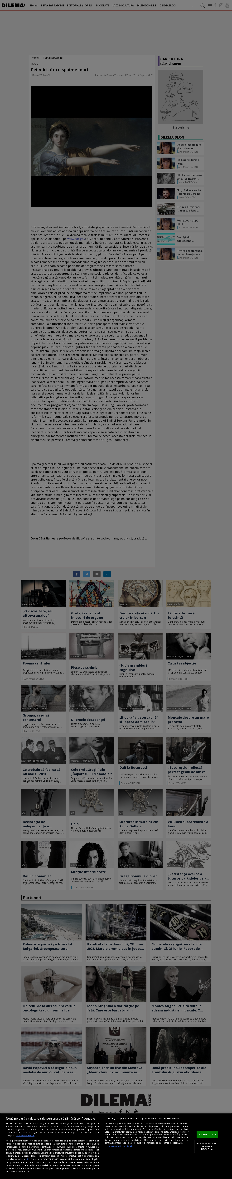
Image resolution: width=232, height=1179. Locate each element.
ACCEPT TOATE (207, 1134)
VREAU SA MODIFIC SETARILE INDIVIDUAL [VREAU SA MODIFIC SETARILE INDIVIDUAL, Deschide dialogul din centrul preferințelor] (207, 1146)
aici (27, 1159)
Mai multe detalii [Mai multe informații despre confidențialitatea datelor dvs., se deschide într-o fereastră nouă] (25, 1135)
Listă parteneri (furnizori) (118, 1146)
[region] (116, 1146)
